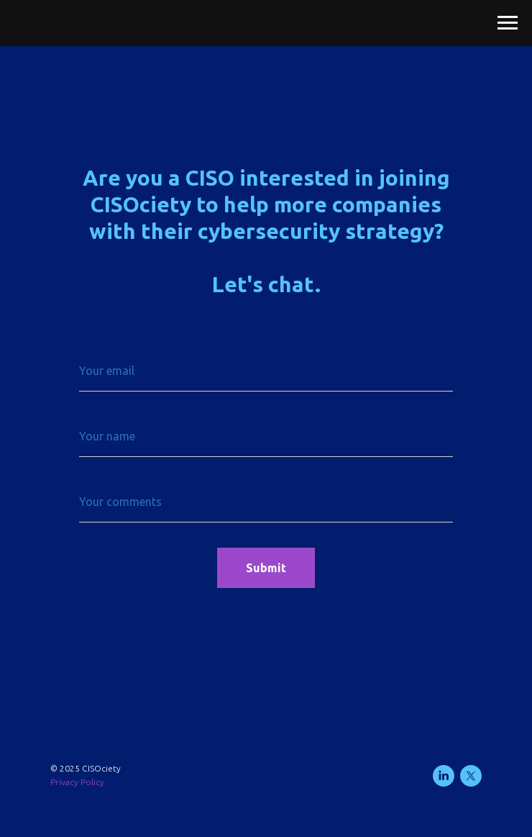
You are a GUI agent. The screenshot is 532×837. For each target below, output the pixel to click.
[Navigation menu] (507, 23)
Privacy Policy (77, 782)
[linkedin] (443, 776)
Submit (266, 567)
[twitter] (471, 776)
